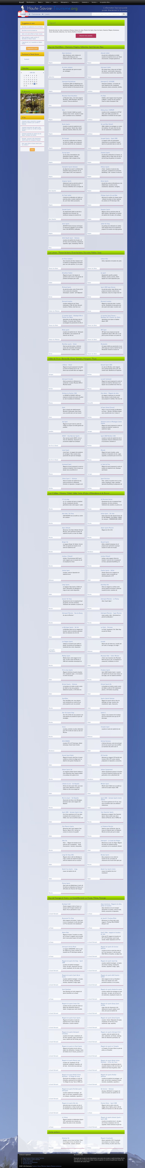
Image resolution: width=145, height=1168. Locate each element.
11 (30, 79)
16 (26, 81)
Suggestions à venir (32, 48)
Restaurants (75, 2)
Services (94, 2)
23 (26, 83)
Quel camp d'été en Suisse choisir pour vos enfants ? (32, 144)
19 (32, 81)
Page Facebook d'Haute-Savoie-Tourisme (33, 1158)
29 (24, 86)
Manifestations (31, 2)
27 (34, 83)
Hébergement (65, 2)
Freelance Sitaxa (36, 1166)
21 (36, 81)
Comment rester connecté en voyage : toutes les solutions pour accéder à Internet (31, 122)
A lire (32, 149)
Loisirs (55, 2)
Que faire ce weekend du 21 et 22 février (32, 27)
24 (28, 83)
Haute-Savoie (52, 8)
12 (32, 79)
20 (34, 81)
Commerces (85, 2)
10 (28, 79)
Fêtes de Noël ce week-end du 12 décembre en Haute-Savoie (30, 38)
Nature (40, 2)
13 (34, 79)
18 (30, 81)
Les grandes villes (105, 2)
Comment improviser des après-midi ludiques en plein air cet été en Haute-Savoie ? (32, 129)
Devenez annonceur (56, 1166)
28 (36, 83)
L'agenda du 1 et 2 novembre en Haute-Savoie (32, 43)
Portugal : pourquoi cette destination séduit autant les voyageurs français (31, 139)
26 (32, 83)
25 (30, 83)
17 (28, 81)
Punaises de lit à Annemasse (30, 1162)
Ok (124, 14)
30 (26, 86)
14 (36, 79)
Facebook (26, 59)
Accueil (21, 2)
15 (24, 81)
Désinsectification (27, 1163)
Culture (48, 2)
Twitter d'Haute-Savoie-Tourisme (31, 1159)
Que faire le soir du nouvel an (29, 30)
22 (24, 83)
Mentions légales (46, 1166)
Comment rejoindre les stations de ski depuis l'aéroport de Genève (31, 134)
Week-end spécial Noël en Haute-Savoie (32, 34)
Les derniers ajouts (28, 1161)
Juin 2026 (32, 72)
